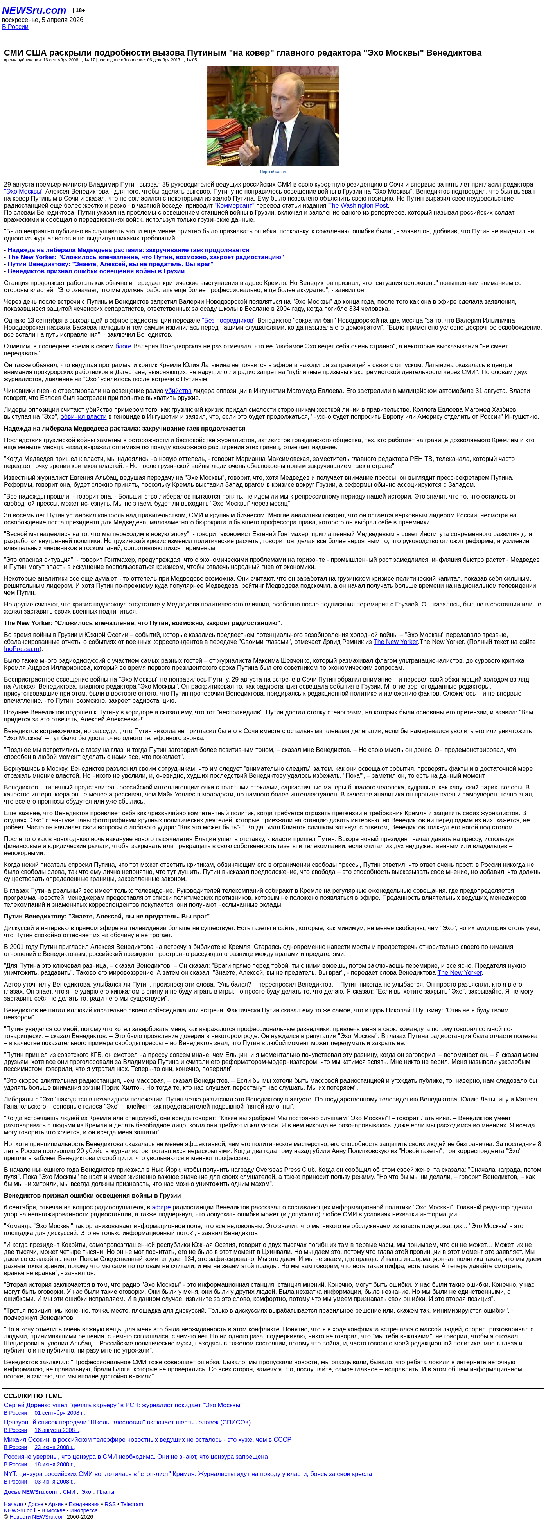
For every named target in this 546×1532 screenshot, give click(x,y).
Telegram (132, 1504)
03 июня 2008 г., (55, 1481)
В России (15, 26)
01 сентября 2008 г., (60, 1413)
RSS (110, 1504)
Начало (13, 1504)
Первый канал (273, 172)
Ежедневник (84, 1504)
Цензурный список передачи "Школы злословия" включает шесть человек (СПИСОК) (127, 1422)
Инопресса (84, 1510)
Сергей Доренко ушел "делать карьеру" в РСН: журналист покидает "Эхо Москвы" (123, 1405)
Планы (105, 1492)
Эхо (86, 1492)
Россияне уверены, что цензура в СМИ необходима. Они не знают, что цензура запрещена (136, 1456)
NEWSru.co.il (20, 1510)
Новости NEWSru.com (37, 1517)
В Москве (53, 1510)
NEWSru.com (34, 10)
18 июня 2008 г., (55, 1464)
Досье (35, 1504)
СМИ (69, 1492)
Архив (56, 1504)
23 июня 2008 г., (55, 1447)
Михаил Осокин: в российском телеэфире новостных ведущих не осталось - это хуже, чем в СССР (147, 1439)
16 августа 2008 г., (58, 1430)
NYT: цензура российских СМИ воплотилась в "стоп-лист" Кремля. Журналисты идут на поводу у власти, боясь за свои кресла (188, 1474)
